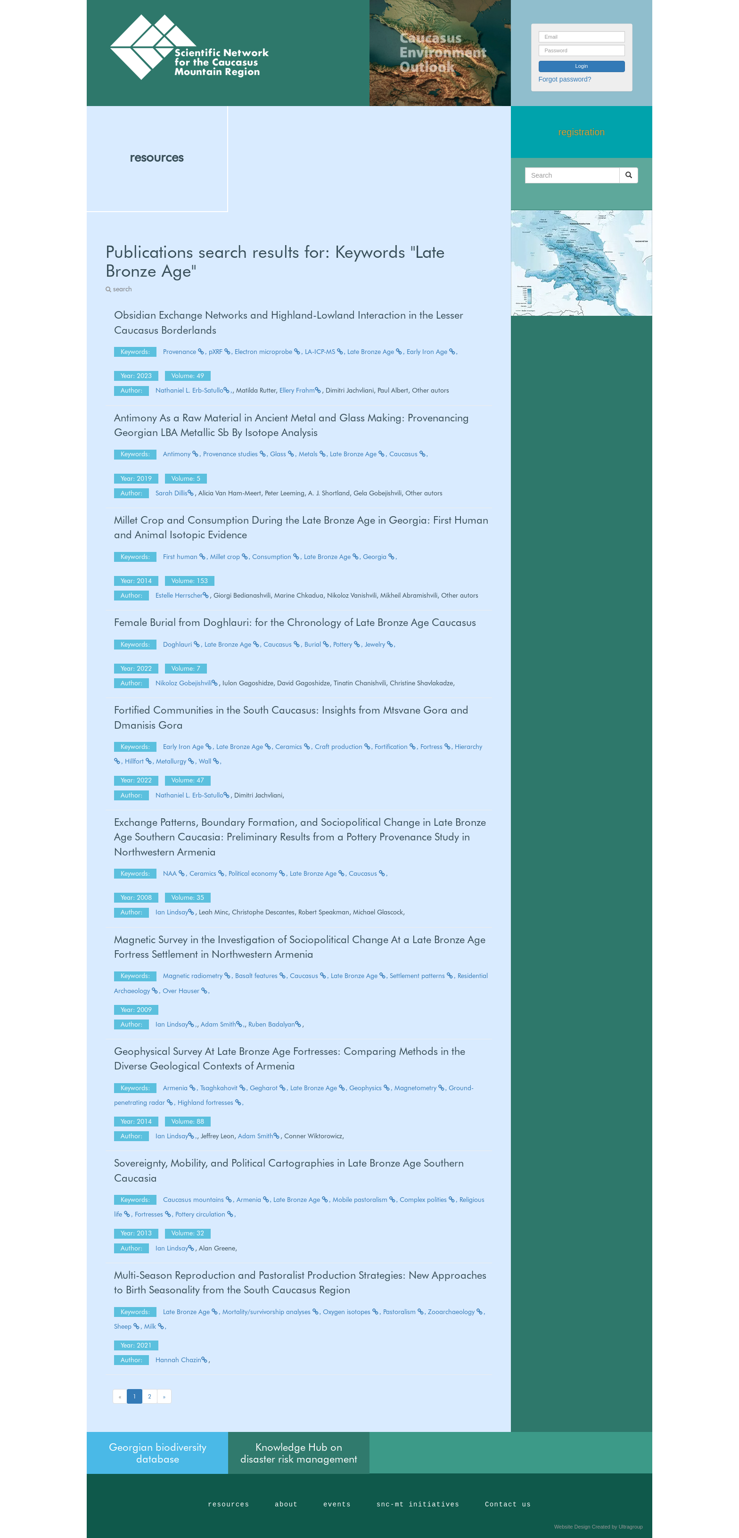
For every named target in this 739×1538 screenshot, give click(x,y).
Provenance (185, 351)
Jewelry (380, 644)
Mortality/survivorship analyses (271, 1312)
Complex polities (429, 1199)
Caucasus (408, 454)
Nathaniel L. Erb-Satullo (194, 390)
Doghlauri (183, 644)
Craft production (344, 746)
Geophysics (371, 1088)
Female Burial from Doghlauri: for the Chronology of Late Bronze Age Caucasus (295, 622)
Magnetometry (420, 1088)
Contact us (508, 1504)
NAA (175, 873)
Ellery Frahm (300, 390)
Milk (155, 1326)
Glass (283, 454)
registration (581, 132)
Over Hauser (186, 991)
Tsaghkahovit (224, 1088)
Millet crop (230, 556)
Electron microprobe (269, 351)
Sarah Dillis (175, 493)
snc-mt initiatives (418, 1504)
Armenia (180, 1088)
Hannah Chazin (182, 1360)
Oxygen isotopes (352, 1312)
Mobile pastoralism (365, 1199)
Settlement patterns (423, 975)
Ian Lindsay (175, 912)
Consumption (277, 556)
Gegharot (269, 1088)
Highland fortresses (211, 1102)
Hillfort (140, 761)
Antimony (182, 454)
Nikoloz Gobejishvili (187, 683)
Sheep (128, 1326)
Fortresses (154, 1214)
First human (185, 556)
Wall (210, 761)
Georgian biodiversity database (157, 1452)
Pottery (348, 644)
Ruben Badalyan (275, 1024)
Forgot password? (565, 79)
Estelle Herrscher (183, 595)
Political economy (258, 873)
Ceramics (294, 746)
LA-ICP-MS (325, 351)
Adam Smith (223, 1024)
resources (156, 157)
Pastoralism (405, 1312)
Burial (318, 644)
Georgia (380, 556)
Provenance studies (236, 454)
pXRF (221, 351)
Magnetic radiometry (198, 975)
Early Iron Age (432, 351)
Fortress (436, 746)
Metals (313, 454)
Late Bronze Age (376, 351)
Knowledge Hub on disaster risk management (298, 1452)
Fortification (397, 746)
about (286, 1504)
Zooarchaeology (456, 1312)
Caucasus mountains (199, 1199)
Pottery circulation (205, 1214)
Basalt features (261, 975)
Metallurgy (176, 761)
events (337, 1504)
